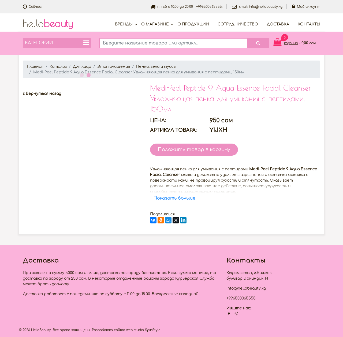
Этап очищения (113, 67)
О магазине (155, 24)
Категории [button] (57, 42)
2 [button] (88, 74)
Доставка (278, 24)
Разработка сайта (108, 330)
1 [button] (81, 74)
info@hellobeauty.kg (265, 7)
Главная (35, 67)
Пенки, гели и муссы (156, 67)
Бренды (124, 24)
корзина (291, 43)
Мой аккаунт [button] (306, 6)
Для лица (82, 67)
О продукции (193, 24)
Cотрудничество (238, 24)
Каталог (58, 67)
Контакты (309, 24)
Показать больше (174, 198)
